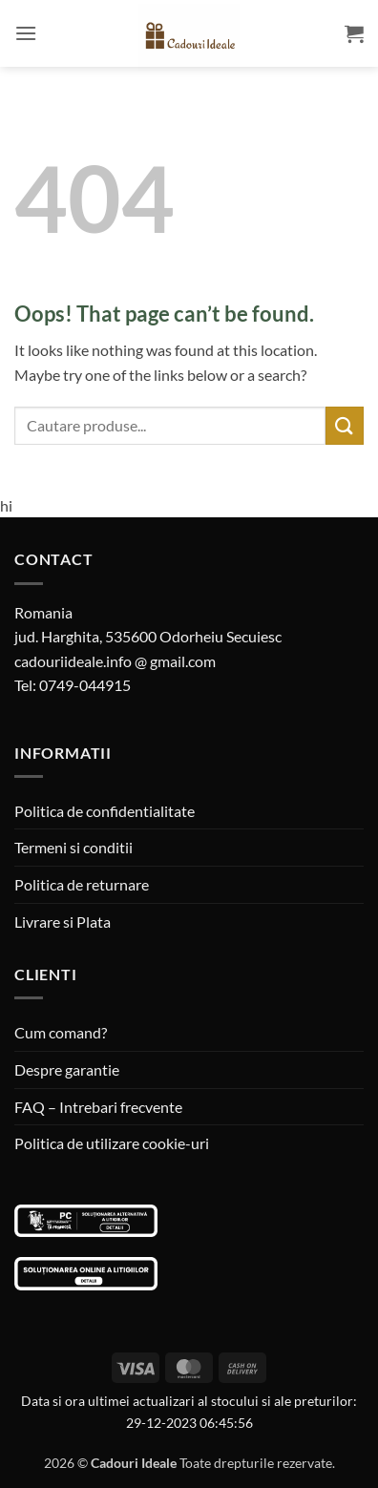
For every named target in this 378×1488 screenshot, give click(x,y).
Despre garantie (66, 1069)
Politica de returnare (81, 884)
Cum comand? (60, 1032)
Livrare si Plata (62, 921)
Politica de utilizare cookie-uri (111, 1143)
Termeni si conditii (73, 847)
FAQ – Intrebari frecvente (98, 1107)
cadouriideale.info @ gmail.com (115, 661)
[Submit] (345, 425)
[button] (25, 33)
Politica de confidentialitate (104, 811)
